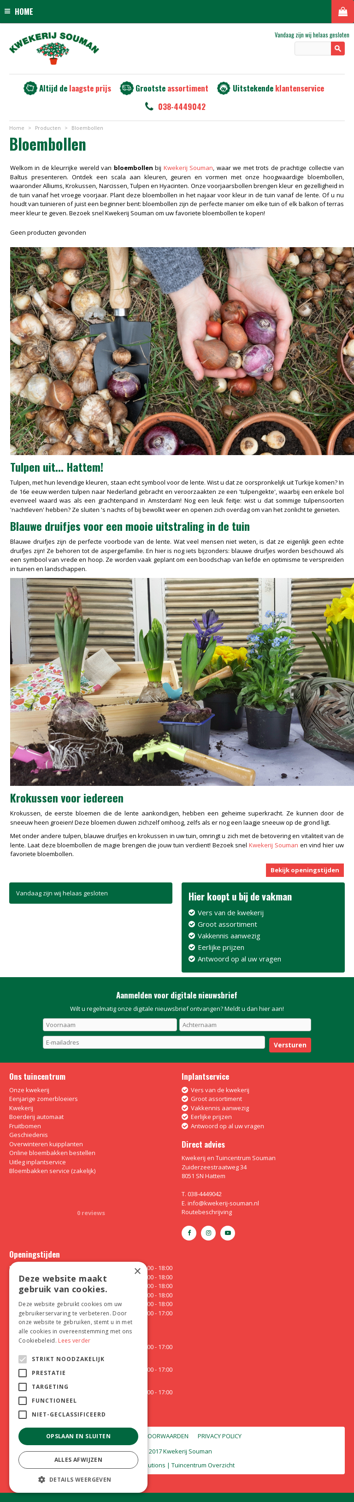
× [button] (137, 1271)
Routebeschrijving (207, 1212)
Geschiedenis (28, 1135)
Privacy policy (220, 1436)
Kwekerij (21, 1108)
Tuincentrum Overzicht (203, 1465)
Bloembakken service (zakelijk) (52, 1171)
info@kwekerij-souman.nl (223, 1203)
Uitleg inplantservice (37, 1162)
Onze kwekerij (29, 1090)
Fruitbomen (25, 1126)
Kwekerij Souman (188, 168)
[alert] (78, 1377)
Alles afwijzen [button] (78, 1460)
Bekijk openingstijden (305, 870)
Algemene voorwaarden (150, 1436)
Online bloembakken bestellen (52, 1153)
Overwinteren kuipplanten (46, 1144)
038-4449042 (182, 106)
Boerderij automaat (36, 1117)
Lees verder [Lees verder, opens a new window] (74, 1340)
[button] (78, 1479)
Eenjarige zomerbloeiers (43, 1099)
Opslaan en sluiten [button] (78, 1436)
